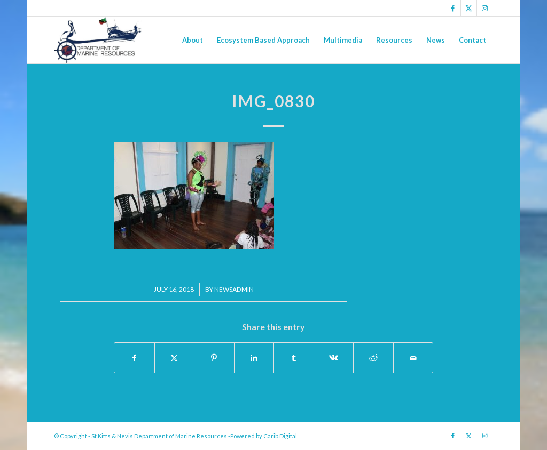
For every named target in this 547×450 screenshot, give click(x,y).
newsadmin (234, 289)
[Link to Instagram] (485, 8)
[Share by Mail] (413, 358)
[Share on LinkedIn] (254, 358)
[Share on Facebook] (134, 358)
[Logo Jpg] (98, 40)
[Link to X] (468, 8)
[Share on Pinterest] (214, 358)
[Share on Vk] (334, 358)
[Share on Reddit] (373, 358)
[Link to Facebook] (452, 8)
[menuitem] (192, 40)
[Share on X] (174, 358)
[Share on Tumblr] (294, 358)
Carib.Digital (280, 435)
